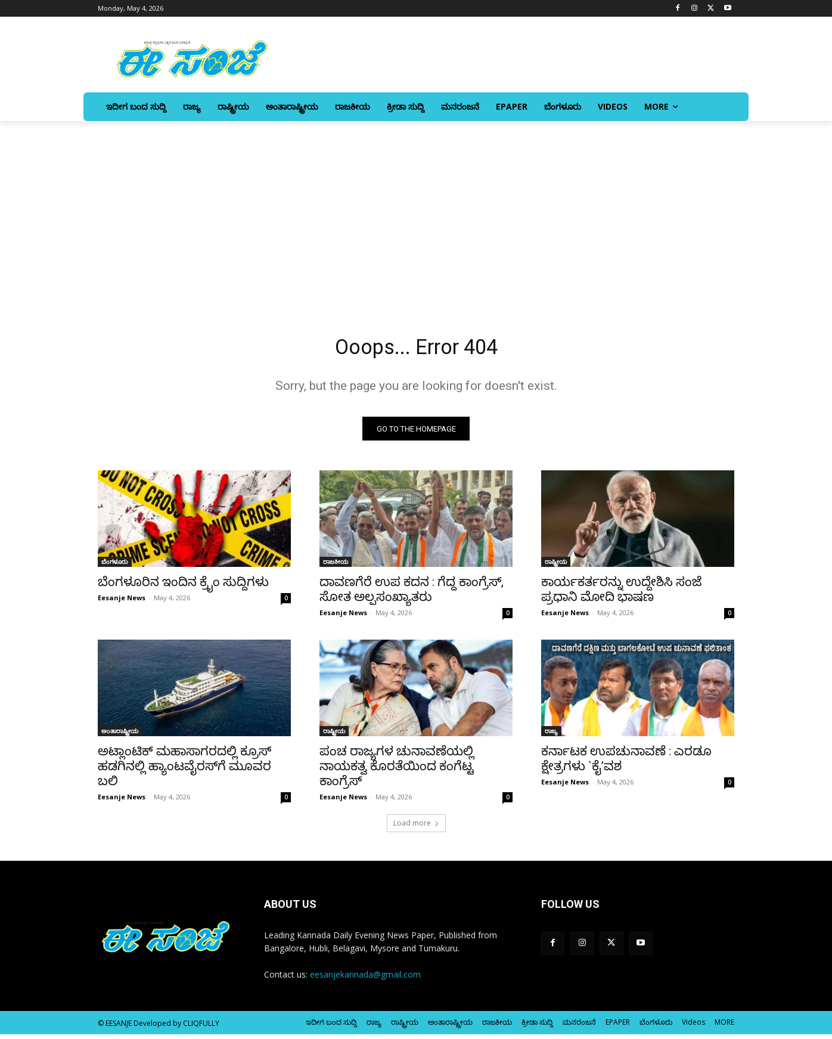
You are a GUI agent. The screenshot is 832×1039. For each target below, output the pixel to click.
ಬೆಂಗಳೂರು (114, 566)
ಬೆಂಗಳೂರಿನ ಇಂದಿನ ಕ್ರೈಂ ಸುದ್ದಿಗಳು (183, 586)
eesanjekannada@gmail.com (365, 979)
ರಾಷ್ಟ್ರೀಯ (556, 566)
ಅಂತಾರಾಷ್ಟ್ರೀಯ (119, 735)
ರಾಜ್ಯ (551, 735)
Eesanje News (121, 602)
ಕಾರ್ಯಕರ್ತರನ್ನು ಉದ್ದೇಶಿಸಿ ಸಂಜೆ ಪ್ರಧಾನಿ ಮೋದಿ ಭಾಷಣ (621, 594)
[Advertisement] (416, 210)
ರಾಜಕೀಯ (335, 566)
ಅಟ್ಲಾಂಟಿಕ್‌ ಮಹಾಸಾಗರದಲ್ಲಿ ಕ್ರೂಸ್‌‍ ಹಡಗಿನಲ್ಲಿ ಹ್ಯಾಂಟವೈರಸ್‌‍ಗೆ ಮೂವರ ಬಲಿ (184, 771)
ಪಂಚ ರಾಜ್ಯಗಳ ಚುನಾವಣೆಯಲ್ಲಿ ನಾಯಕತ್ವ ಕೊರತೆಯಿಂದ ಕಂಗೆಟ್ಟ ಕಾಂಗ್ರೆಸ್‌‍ (396, 771)
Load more (416, 828)
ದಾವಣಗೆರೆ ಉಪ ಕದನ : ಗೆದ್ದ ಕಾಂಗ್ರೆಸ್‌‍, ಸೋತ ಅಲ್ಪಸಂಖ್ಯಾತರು (411, 594)
